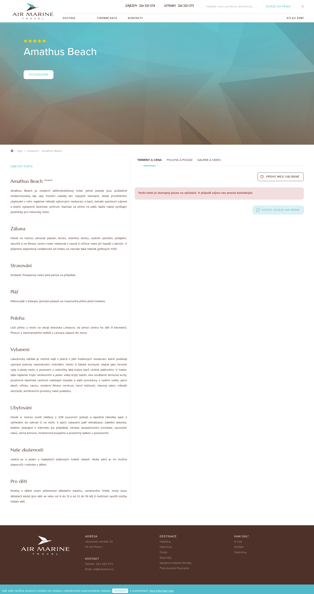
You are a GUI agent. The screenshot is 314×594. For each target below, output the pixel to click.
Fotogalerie (38, 74)
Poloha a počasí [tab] (179, 160)
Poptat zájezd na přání (280, 210)
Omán (163, 552)
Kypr (20, 151)
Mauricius (166, 547)
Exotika (69, 18)
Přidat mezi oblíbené (282, 176)
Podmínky (240, 552)
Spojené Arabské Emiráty (176, 563)
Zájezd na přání (278, 6)
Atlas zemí (295, 18)
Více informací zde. (161, 591)
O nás (238, 541)
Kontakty (135, 18)
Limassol (32, 151)
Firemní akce (107, 18)
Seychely (165, 557)
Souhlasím (120, 591)
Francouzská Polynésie (174, 568)
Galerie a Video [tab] (209, 160)
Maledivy (165, 541)
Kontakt (239, 547)
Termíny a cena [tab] (149, 160)
